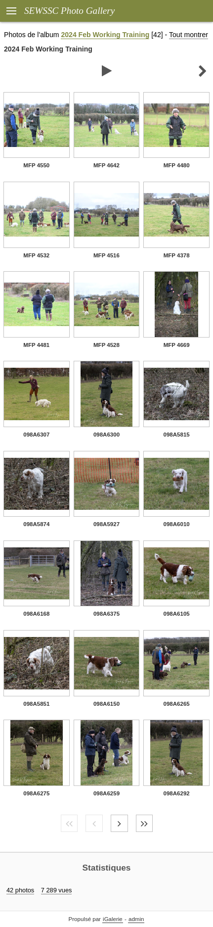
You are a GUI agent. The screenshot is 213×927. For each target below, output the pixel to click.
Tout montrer (188, 35)
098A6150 (106, 704)
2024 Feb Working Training (105, 35)
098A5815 (177, 435)
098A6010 (177, 524)
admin (136, 919)
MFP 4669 (177, 345)
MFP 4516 (106, 255)
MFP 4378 (177, 255)
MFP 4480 (177, 165)
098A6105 (177, 614)
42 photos (20, 890)
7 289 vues (56, 890)
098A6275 (36, 793)
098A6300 (106, 435)
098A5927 (106, 524)
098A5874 (36, 524)
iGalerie (113, 919)
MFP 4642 (106, 165)
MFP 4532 (36, 255)
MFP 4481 (36, 345)
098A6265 (177, 704)
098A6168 (36, 614)
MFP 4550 (36, 165)
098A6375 (106, 614)
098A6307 (36, 435)
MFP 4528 (106, 345)
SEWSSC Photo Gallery (69, 10)
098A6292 (177, 793)
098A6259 (106, 793)
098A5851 (36, 704)
